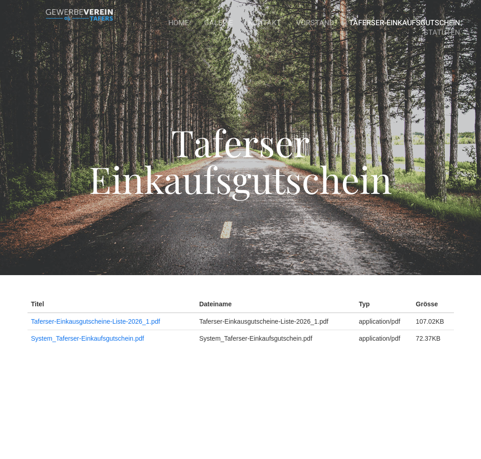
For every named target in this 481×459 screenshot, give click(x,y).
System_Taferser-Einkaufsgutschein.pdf (87, 338)
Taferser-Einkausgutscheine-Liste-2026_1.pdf (95, 321)
